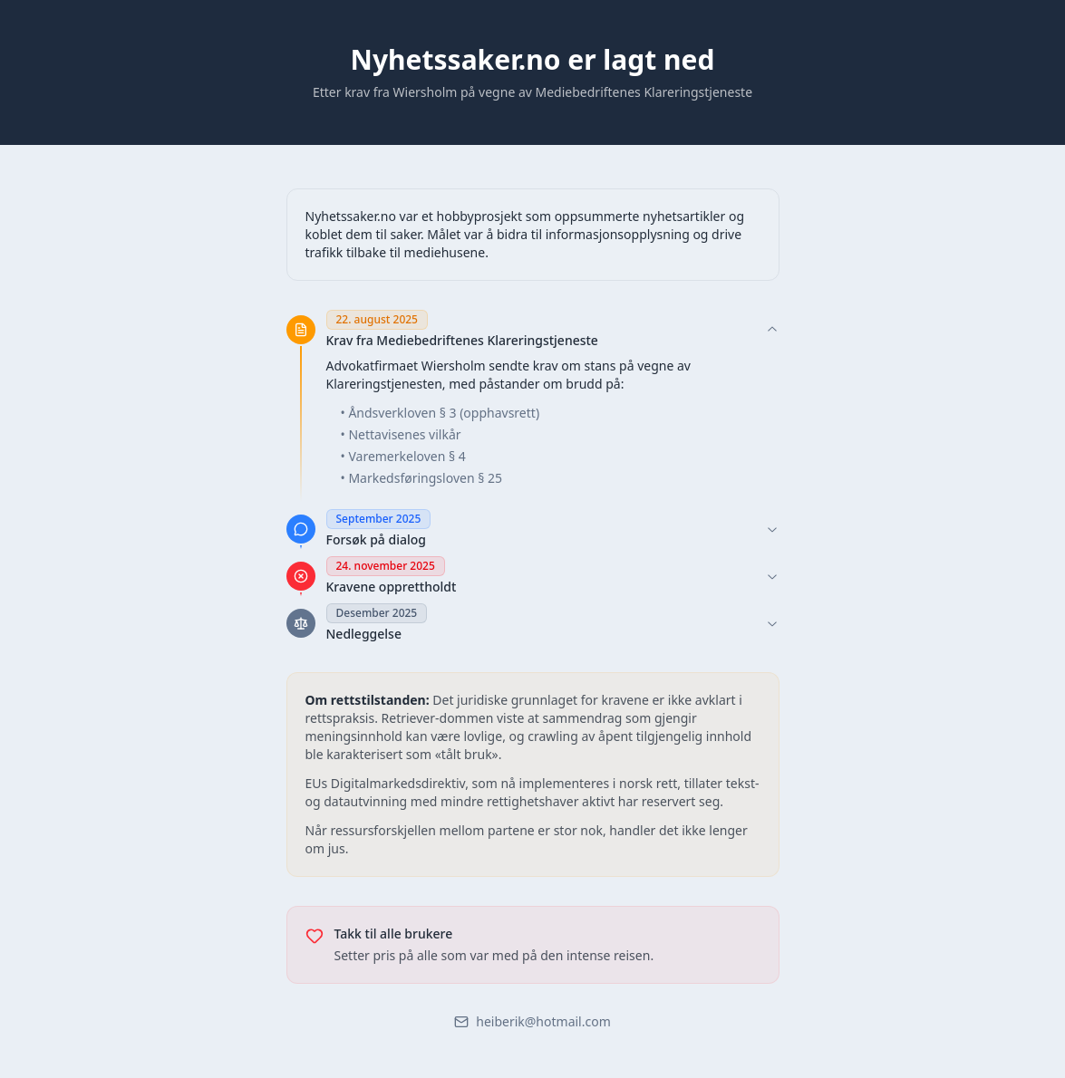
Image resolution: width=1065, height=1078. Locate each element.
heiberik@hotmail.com (532, 1021)
